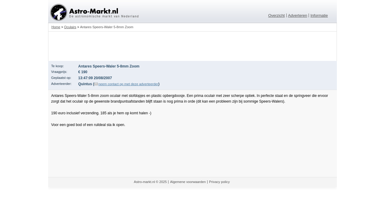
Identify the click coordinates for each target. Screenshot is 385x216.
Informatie (319, 15)
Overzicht (276, 15)
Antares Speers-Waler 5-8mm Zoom (106, 27)
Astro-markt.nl (144, 182)
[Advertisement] (192, 46)
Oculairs (70, 27)
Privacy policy (219, 182)
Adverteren (297, 15)
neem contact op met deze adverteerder (128, 84)
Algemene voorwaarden (188, 182)
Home (55, 27)
